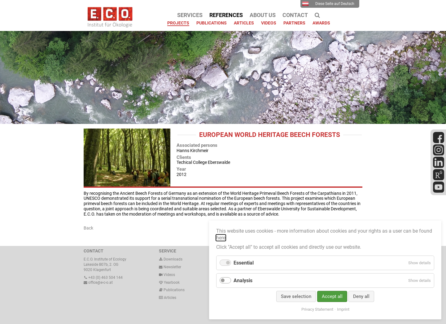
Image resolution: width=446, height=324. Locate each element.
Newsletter (170, 267)
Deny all (361, 296)
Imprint (343, 309)
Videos (169, 275)
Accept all (332, 296)
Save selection (296, 296)
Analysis (243, 280)
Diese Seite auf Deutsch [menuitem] (328, 3)
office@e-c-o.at (98, 282)
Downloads (170, 259)
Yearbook (169, 282)
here (220, 238)
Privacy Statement (317, 309)
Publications (174, 290)
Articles (169, 298)
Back (88, 227)
